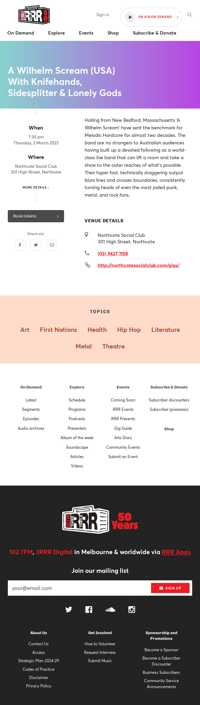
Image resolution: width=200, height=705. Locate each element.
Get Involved (100, 632)
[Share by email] (52, 245)
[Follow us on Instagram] (131, 610)
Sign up (170, 588)
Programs (77, 409)
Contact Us (38, 643)
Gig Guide (123, 428)
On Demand (31, 387)
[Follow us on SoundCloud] (110, 610)
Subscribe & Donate (169, 387)
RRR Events (123, 409)
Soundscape (77, 447)
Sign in (102, 14)
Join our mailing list (100, 570)
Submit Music (100, 660)
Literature (165, 329)
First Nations (58, 329)
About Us (38, 632)
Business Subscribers (161, 672)
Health (97, 329)
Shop (169, 429)
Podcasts (77, 418)
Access (38, 652)
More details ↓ (36, 187)
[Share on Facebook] (20, 245)
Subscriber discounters (169, 399)
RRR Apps (176, 552)
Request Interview (100, 652)
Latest (31, 399)
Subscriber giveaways (169, 409)
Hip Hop (129, 329)
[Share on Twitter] (36, 245)
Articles (77, 456)
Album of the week (76, 437)
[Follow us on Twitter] (68, 610)
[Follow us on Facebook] (88, 610)
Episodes (31, 418)
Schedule (77, 399)
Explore (77, 387)
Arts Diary (123, 437)
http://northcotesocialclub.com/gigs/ (139, 265)
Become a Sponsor (161, 649)
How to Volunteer (100, 643)
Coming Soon (123, 399)
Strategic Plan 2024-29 (38, 660)
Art (24, 329)
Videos (77, 465)
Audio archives (31, 428)
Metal (84, 346)
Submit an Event (123, 456)
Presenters (77, 428)
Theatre (113, 346)
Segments (31, 409)
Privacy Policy (38, 685)
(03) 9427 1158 (113, 253)
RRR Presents (123, 418)
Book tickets (36, 216)
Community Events (123, 447)
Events (123, 387)
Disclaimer (38, 677)
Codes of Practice (38, 669)
